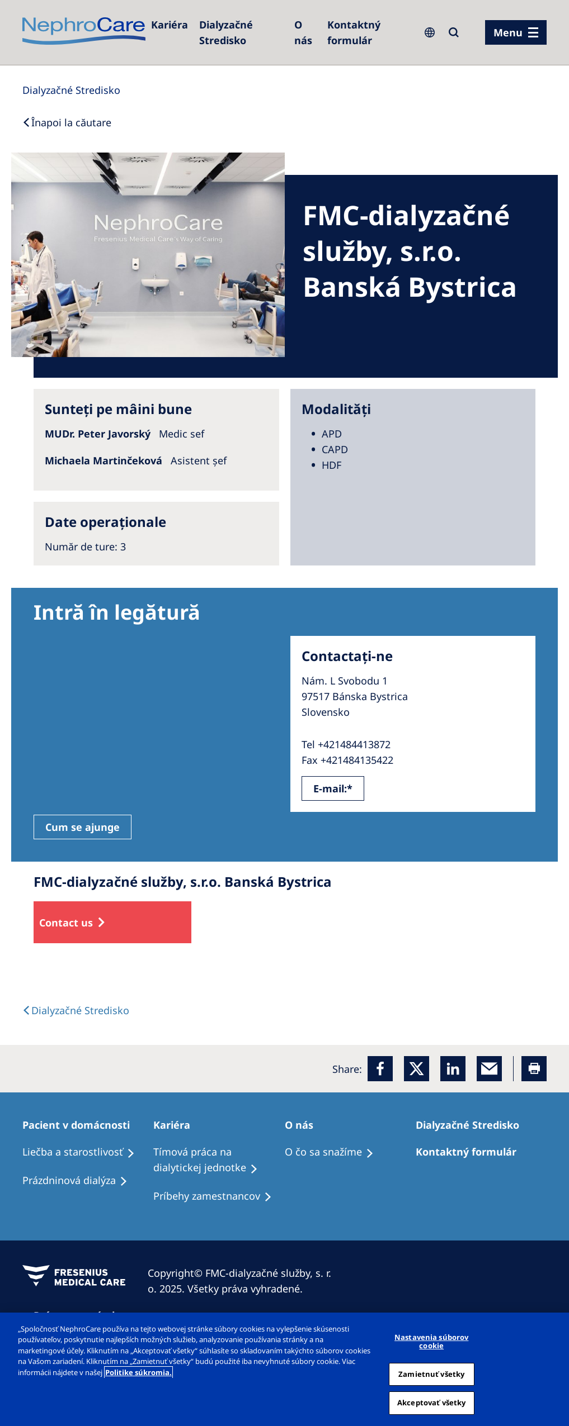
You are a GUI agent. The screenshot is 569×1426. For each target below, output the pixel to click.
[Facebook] (380, 1068)
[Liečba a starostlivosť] (83, 1152)
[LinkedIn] (452, 1068)
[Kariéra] (169, 24)
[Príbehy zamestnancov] (217, 1196)
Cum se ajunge (82, 827)
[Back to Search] (66, 122)
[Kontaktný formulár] (368, 32)
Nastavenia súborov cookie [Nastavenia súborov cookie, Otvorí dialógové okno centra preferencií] (431, 1341)
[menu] (516, 32)
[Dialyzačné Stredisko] (241, 32)
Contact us (66, 922)
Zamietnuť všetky (431, 1374)
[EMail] (489, 1068)
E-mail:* (332, 788)
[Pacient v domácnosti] (81, 1125)
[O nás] (305, 32)
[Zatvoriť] (556, 1369)
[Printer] (534, 1068)
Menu (508, 32)
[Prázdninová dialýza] (80, 1180)
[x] (416, 1068)
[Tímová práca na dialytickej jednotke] (218, 1160)
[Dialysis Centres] (71, 90)
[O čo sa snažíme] (334, 1152)
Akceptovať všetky (431, 1403)
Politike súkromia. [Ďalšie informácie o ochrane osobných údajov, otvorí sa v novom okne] (138, 1372)
